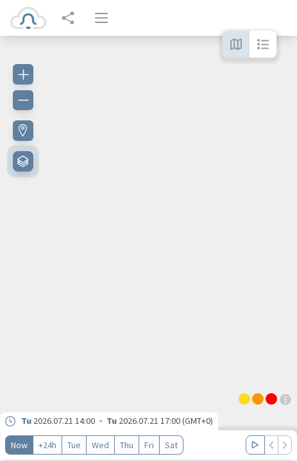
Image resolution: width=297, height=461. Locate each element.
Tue (74, 445)
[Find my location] (23, 130)
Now (19, 445)
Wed (100, 445)
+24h (47, 445)
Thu (126, 445)
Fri (149, 445)
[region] (148, 248)
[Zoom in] (23, 74)
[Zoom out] (23, 100)
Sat (171, 445)
